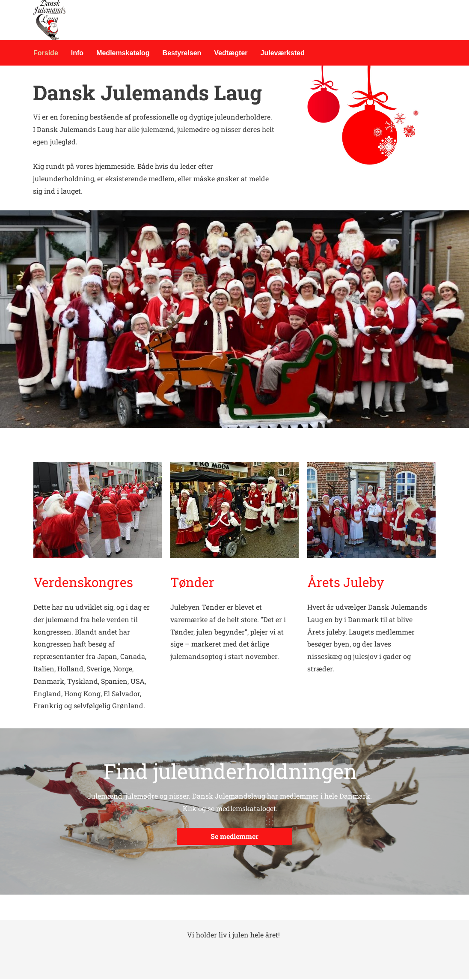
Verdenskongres (84, 582)
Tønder (192, 582)
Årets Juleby (345, 582)
